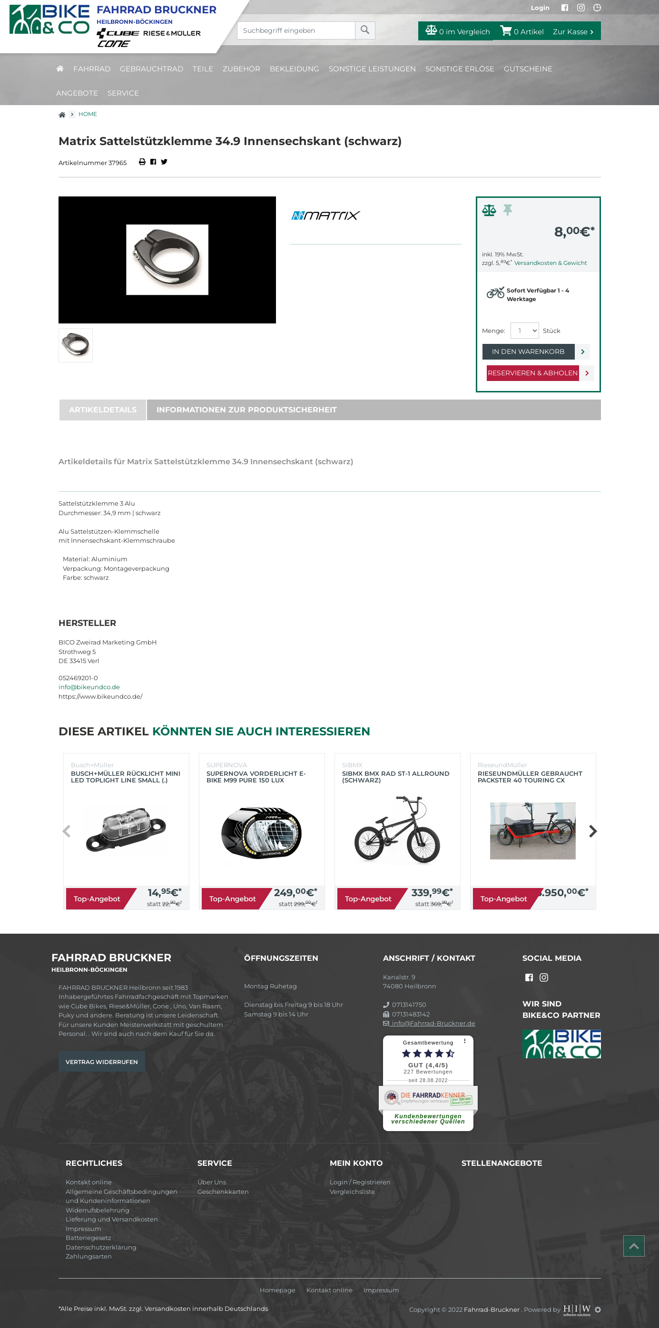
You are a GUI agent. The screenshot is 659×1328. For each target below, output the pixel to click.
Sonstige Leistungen (372, 68)
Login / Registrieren (360, 1182)
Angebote (77, 93)
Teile (203, 68)
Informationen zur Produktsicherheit (247, 409)
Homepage (277, 1290)
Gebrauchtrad (151, 68)
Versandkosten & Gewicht (550, 262)
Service (123, 93)
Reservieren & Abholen (531, 373)
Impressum (83, 1228)
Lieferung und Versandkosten (112, 1219)
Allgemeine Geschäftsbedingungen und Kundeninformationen (121, 1196)
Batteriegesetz (88, 1237)
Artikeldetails (103, 409)
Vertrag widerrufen (102, 1061)
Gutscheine (528, 68)
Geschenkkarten (223, 1191)
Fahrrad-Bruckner (492, 1309)
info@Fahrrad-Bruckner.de (429, 1023)
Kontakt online (89, 1182)
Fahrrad (91, 68)
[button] (592, 831)
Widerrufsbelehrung (97, 1210)
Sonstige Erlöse (459, 68)
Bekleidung (294, 68)
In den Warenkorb (530, 351)
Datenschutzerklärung (101, 1247)
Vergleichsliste (352, 1191)
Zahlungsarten (89, 1256)
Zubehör (241, 68)
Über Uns (211, 1182)
